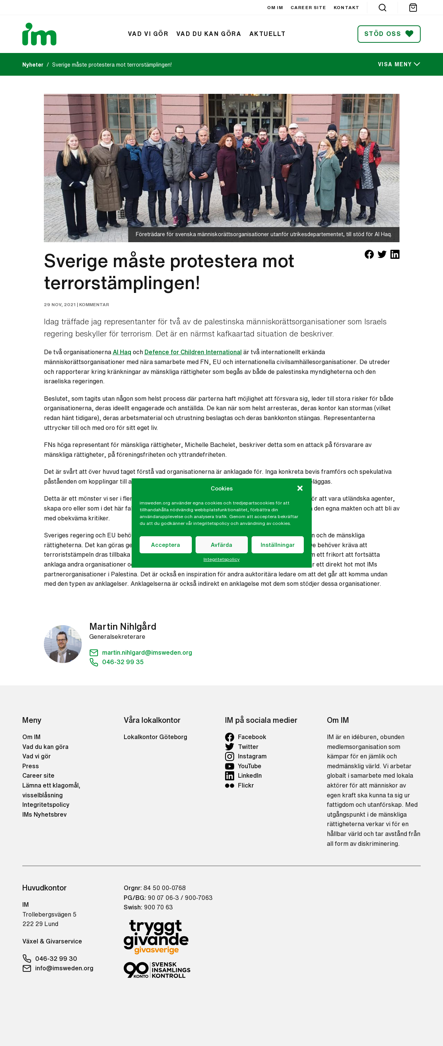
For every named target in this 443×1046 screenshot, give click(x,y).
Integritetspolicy (221, 559)
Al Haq (122, 352)
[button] (300, 488)
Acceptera (165, 545)
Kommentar (94, 304)
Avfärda (221, 545)
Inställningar (278, 545)
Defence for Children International (193, 352)
